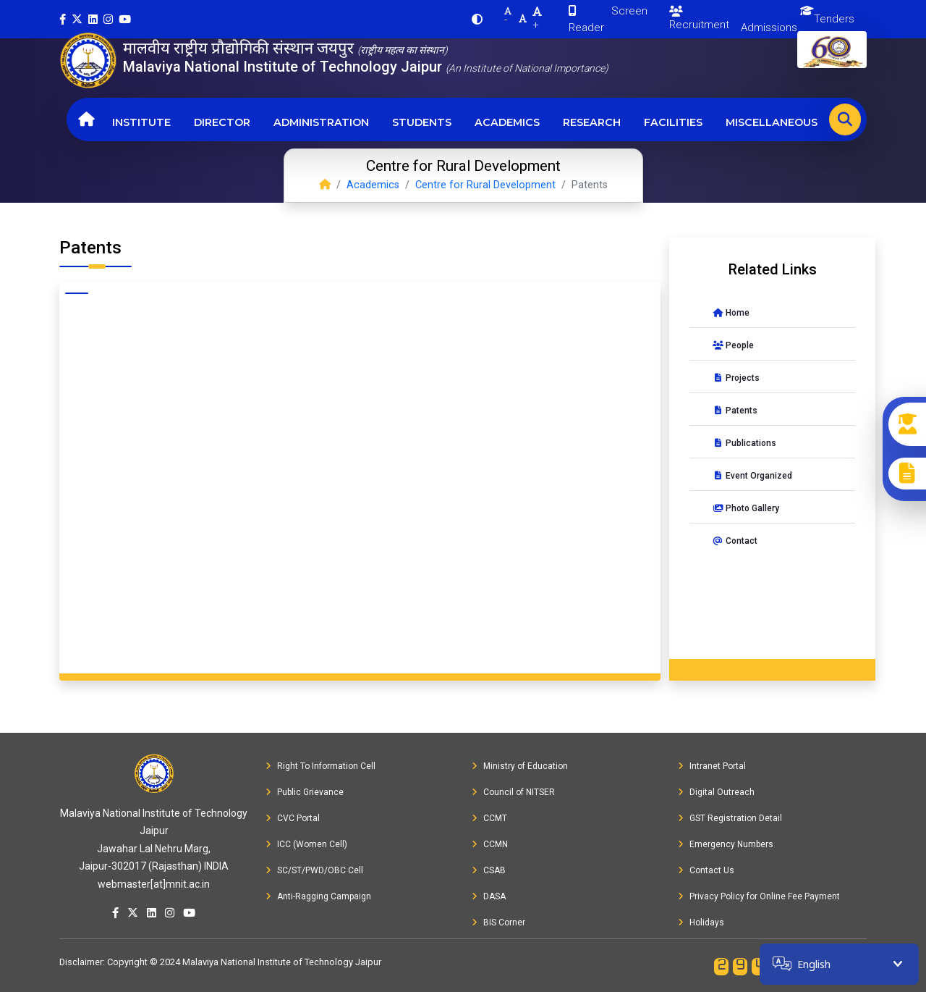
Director (222, 122)
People (733, 345)
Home (731, 313)
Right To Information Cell (320, 766)
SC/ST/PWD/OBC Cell (314, 870)
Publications (744, 443)
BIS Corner (498, 922)
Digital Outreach (716, 792)
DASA (489, 896)
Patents (735, 410)
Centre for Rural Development (485, 185)
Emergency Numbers (725, 844)
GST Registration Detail (730, 818)
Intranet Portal (712, 766)
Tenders (834, 18)
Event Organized (752, 476)
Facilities (673, 122)
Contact (735, 541)
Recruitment (699, 18)
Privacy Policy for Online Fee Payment (759, 896)
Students (421, 122)
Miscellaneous (771, 122)
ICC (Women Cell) (306, 844)
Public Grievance (305, 792)
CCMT (489, 818)
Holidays (701, 922)
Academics (507, 122)
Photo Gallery (746, 508)
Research (592, 122)
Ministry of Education (520, 766)
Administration (321, 122)
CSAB (489, 870)
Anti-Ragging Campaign (318, 896)
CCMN (490, 844)
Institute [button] (141, 122)
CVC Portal (293, 818)
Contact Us (706, 870)
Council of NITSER (513, 792)
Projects (736, 378)
